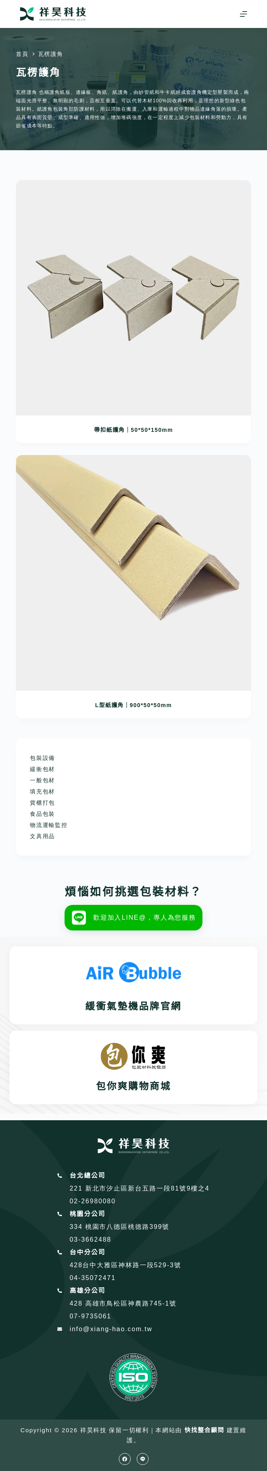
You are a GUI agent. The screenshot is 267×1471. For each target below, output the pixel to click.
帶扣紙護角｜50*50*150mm (133, 430)
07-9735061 (91, 1316)
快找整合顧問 (204, 1430)
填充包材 (42, 791)
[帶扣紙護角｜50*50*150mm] (133, 298)
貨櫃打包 (42, 802)
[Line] (143, 1459)
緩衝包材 (42, 769)
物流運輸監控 (48, 825)
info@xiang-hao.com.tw (111, 1329)
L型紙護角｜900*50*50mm (133, 705)
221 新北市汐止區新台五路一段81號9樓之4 (140, 1188)
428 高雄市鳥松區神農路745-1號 (123, 1303)
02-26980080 (93, 1201)
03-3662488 (91, 1239)
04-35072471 (93, 1277)
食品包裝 (42, 814)
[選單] (243, 14)
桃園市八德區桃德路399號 (127, 1226)
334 (77, 1226)
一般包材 (42, 780)
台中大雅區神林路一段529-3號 (131, 1265)
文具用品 (42, 836)
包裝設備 (42, 758)
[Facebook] (125, 1459)
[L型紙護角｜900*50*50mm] (133, 573)
